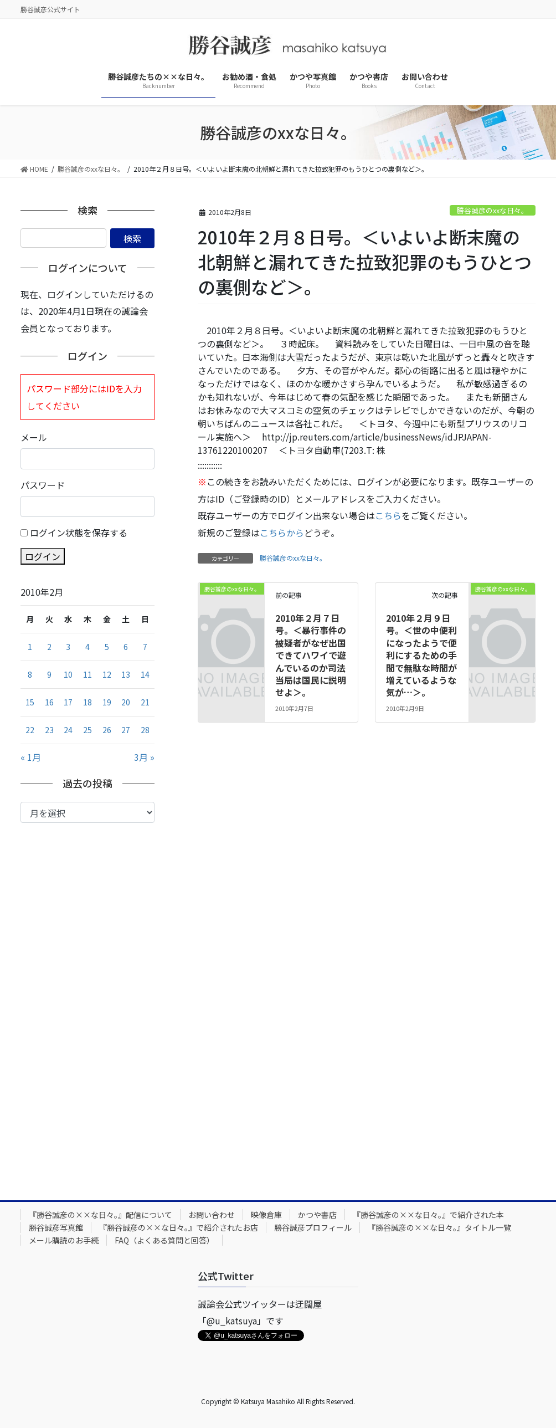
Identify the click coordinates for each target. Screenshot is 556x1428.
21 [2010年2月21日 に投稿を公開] (145, 702)
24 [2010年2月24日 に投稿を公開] (68, 729)
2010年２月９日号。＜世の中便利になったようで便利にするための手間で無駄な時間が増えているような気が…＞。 (421, 655)
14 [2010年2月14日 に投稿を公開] (145, 674)
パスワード (42, 485)
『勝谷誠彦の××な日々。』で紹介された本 (428, 1214)
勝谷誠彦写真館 (56, 1227)
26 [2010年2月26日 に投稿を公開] (106, 729)
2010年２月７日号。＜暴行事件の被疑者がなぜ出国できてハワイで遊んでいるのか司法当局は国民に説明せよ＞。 (310, 655)
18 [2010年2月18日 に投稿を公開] (87, 702)
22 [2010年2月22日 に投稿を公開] (29, 729)
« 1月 (30, 757)
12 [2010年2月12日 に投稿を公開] (106, 674)
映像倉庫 (266, 1214)
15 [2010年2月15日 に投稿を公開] (29, 702)
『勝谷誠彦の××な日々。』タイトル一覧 (439, 1227)
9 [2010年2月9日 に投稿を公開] (49, 674)
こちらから (282, 532)
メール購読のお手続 (64, 1240)
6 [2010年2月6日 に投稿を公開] (125, 646)
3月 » (144, 757)
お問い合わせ (211, 1214)
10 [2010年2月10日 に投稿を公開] (68, 674)
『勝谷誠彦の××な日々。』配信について (100, 1214)
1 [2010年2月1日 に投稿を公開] (30, 646)
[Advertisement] (87, 1003)
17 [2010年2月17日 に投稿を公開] (68, 702)
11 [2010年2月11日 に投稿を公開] (87, 674)
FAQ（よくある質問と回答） (164, 1240)
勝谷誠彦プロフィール (313, 1227)
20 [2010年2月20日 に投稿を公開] (125, 702)
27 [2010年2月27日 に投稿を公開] (125, 729)
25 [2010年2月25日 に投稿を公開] (87, 729)
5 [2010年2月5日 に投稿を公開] (107, 646)
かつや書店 (317, 1214)
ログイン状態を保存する (78, 532)
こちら (388, 515)
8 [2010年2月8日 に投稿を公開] (30, 674)
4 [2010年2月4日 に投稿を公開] (87, 646)
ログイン (42, 556)
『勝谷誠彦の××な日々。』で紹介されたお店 (178, 1227)
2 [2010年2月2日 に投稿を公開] (49, 646)
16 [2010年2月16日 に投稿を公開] (49, 702)
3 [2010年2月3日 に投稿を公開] (68, 646)
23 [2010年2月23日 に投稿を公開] (49, 729)
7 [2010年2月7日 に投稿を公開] (145, 646)
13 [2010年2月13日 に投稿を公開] (125, 674)
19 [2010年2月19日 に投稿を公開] (106, 702)
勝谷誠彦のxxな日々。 (492, 210)
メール (33, 437)
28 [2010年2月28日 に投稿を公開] (145, 729)
